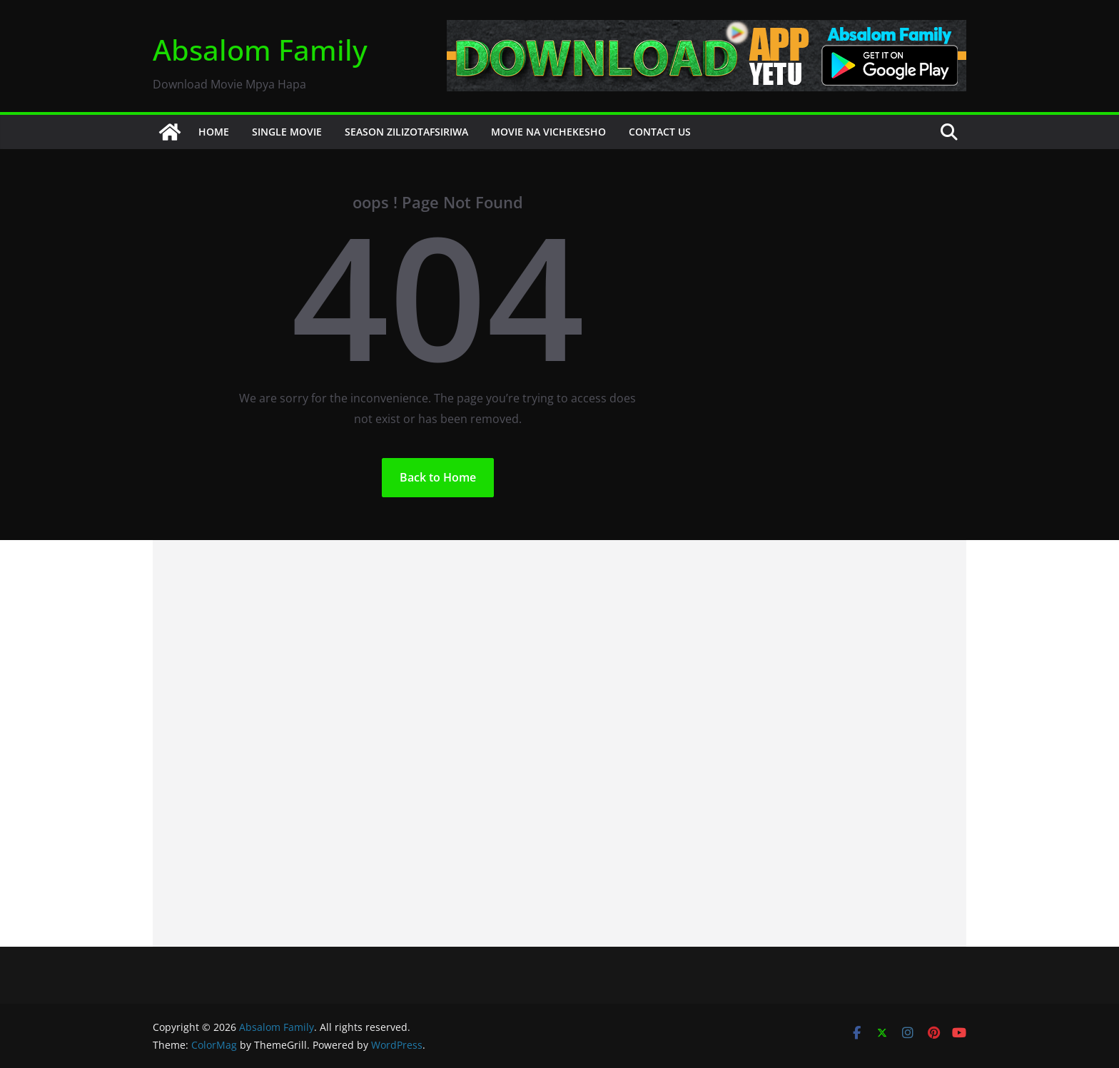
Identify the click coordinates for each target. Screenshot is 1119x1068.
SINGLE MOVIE (287, 131)
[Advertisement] (559, 743)
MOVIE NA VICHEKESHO (548, 131)
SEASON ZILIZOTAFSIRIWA (406, 131)
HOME (213, 131)
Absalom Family (260, 49)
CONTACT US (660, 131)
